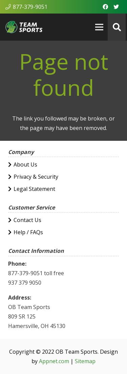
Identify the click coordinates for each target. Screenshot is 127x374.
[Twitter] (116, 6)
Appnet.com (54, 361)
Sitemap (85, 361)
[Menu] (99, 27)
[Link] (23, 27)
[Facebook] (105, 6)
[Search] (117, 27)
